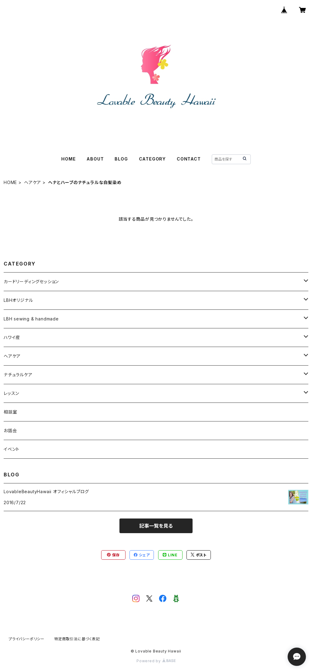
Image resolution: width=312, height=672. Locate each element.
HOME (68, 158)
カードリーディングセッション (31, 281)
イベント (12, 449)
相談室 (10, 411)
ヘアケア (32, 182)
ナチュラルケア (18, 374)
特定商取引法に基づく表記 (77, 639)
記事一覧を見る (156, 526)
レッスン (11, 393)
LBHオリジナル (18, 300)
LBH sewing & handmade (31, 318)
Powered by (156, 661)
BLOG (121, 158)
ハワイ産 (12, 337)
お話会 (10, 430)
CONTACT (189, 158)
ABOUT (95, 158)
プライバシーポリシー (26, 639)
